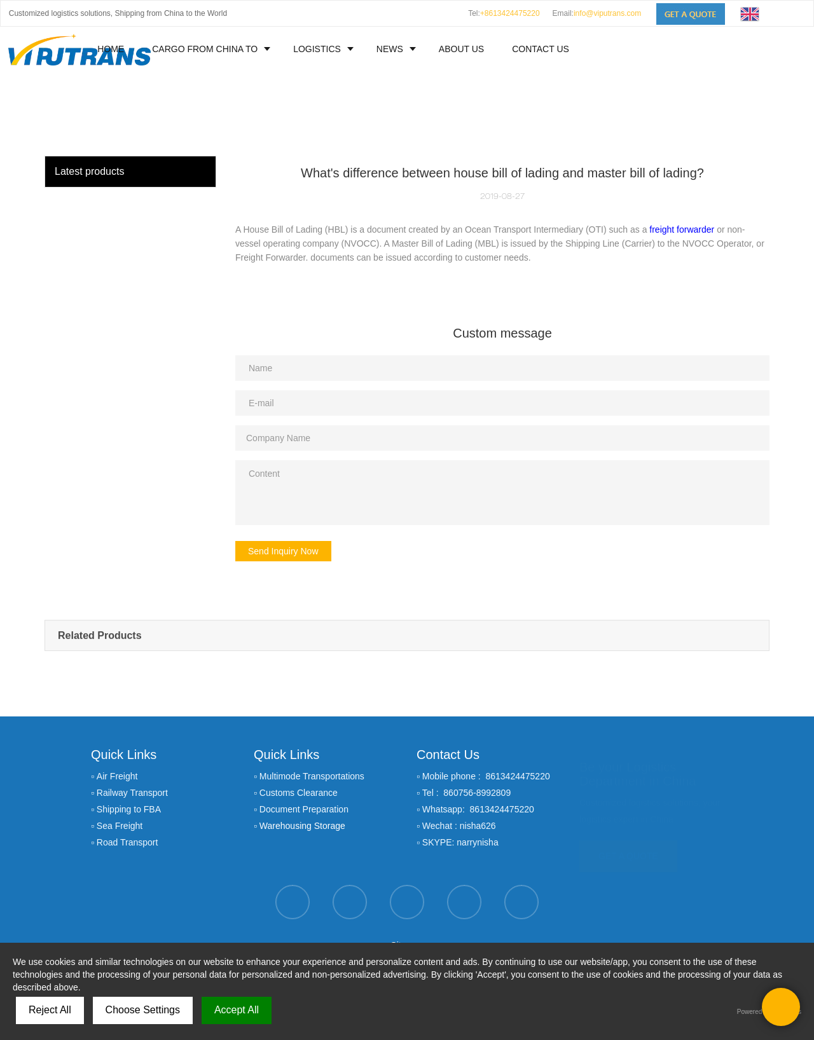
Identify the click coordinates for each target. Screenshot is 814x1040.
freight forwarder (681, 229)
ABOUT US (461, 49)
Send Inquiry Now (283, 551)
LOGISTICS (317, 49)
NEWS (389, 49)
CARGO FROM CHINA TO (205, 49)
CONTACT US (540, 49)
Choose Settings (143, 1009)
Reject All (50, 1009)
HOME (110, 49)
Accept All (236, 1009)
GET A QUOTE (628, 850)
